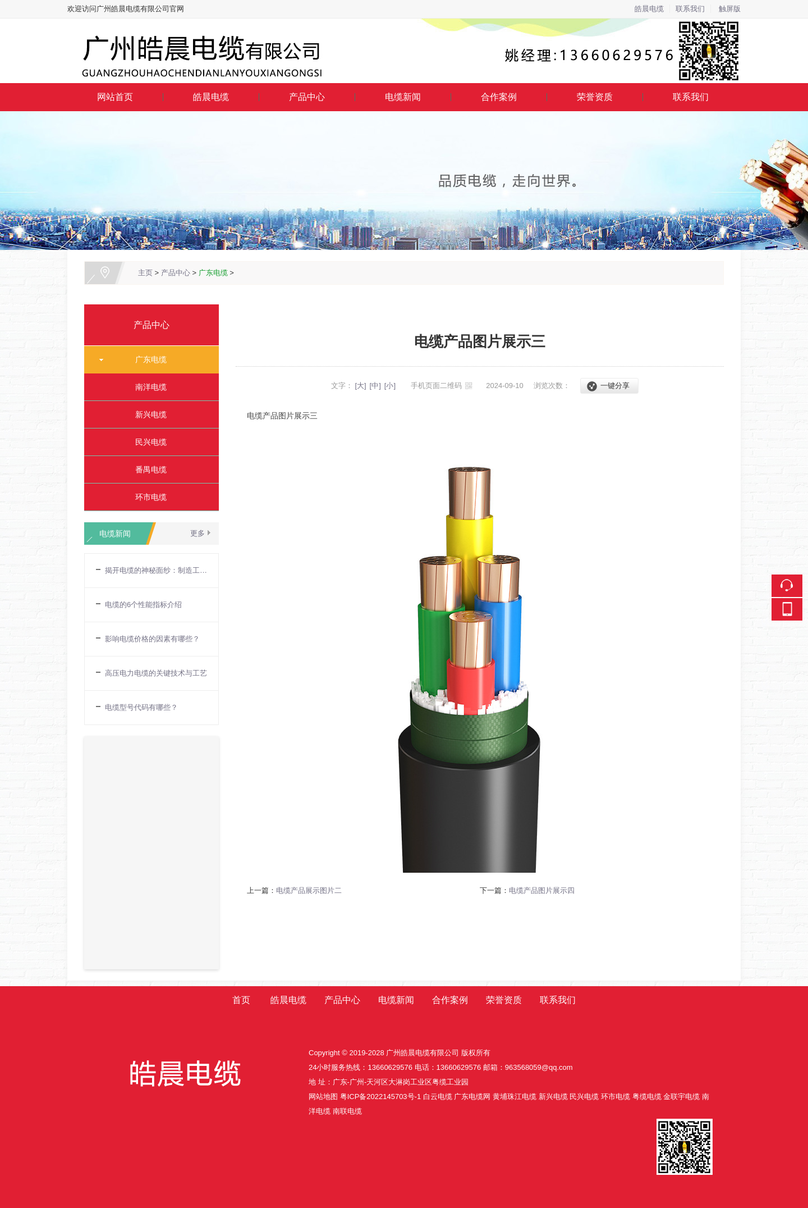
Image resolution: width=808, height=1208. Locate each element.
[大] (360, 385)
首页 (241, 1000)
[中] (375, 385)
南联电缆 (347, 1111)
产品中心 (307, 97)
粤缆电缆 (647, 1096)
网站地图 (323, 1096)
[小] (390, 385)
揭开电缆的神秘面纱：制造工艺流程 (156, 570)
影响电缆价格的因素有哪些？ (152, 639)
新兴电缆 (147, 414)
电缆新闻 (403, 97)
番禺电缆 (147, 469)
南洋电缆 (147, 386)
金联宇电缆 (681, 1096)
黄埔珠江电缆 (514, 1096)
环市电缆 (147, 497)
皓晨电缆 (649, 8)
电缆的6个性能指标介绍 (143, 604)
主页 (145, 272)
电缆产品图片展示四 (542, 890)
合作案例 (499, 97)
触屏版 (730, 8)
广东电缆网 (472, 1096)
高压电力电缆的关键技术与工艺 (156, 673)
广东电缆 (213, 272)
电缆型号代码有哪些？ (141, 707)
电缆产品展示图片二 (309, 890)
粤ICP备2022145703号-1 (380, 1096)
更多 (197, 533)
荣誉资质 (595, 97)
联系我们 (690, 8)
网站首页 (115, 97)
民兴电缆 (147, 441)
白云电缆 (437, 1096)
